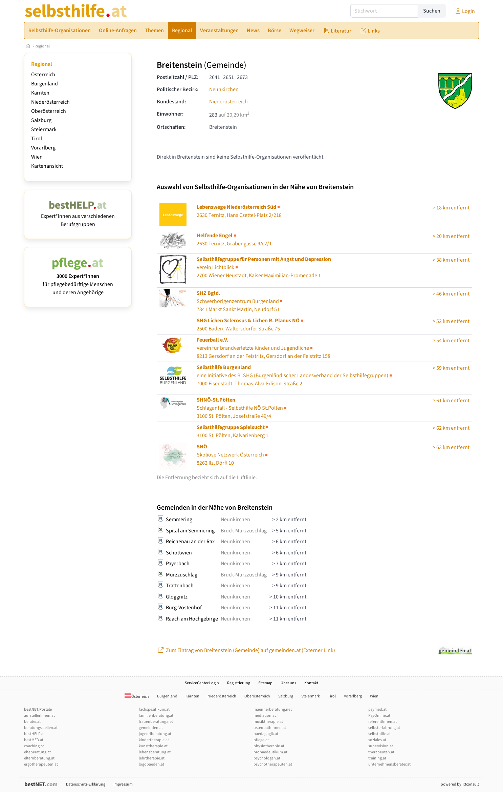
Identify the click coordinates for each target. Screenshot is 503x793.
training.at (377, 758)
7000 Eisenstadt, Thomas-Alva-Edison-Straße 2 (295, 375)
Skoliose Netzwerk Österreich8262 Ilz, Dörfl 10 (233, 455)
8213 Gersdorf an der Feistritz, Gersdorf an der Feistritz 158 (263, 348)
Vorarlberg (43, 147)
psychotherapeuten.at (273, 764)
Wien (37, 157)
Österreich (43, 74)
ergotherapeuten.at (41, 764)
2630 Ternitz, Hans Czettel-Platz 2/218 (239, 211)
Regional (42, 46)
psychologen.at (267, 758)
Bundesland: (171, 101)
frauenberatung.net (156, 722)
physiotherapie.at (269, 746)
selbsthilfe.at (379, 734)
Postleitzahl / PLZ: (177, 77)
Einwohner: (170, 114)
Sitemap (265, 683)
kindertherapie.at (154, 740)
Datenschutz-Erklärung (85, 784)
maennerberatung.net (273, 709)
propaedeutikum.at (270, 752)
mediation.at (265, 715)
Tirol (36, 138)
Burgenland (44, 83)
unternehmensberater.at (389, 764)
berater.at (32, 722)
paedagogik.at (266, 734)
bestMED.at (33, 740)
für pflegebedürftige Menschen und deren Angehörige (78, 280)
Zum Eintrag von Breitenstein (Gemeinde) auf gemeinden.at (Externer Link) (246, 650)
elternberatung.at (39, 758)
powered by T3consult (460, 784)
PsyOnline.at (379, 715)
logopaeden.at (151, 764)
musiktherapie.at (268, 722)
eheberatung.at (37, 752)
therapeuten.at (381, 752)
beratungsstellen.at (41, 728)
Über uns (288, 683)
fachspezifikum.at (154, 709)
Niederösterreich (50, 102)
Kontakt (311, 683)
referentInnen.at (382, 722)
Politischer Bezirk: (177, 89)
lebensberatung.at (155, 752)
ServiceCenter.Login (202, 683)
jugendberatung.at (155, 734)
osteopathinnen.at (270, 728)
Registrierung (238, 683)
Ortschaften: (171, 127)
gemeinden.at (151, 728)
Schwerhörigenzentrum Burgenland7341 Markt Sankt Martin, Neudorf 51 (240, 301)
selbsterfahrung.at (384, 728)
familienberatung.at (156, 715)
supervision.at (380, 746)
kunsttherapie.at (153, 746)
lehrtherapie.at (152, 758)
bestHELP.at (34, 734)
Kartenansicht (47, 166)
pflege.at (261, 740)
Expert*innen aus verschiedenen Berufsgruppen (78, 216)
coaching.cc (34, 746)
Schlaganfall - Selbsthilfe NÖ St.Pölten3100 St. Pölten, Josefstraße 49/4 (242, 408)
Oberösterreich (48, 111)
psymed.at (377, 709)
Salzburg (41, 120)
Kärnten (40, 93)
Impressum (123, 784)
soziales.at (377, 740)
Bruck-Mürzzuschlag (244, 530)
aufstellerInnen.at (39, 715)
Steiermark (44, 129)
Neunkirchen (224, 89)
